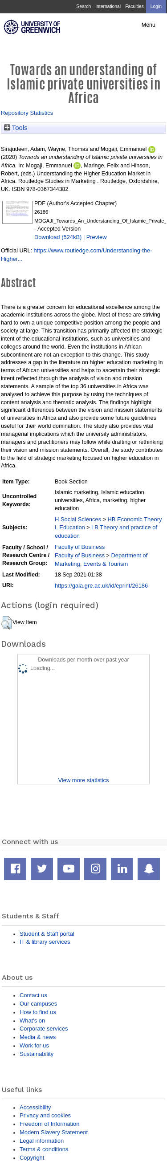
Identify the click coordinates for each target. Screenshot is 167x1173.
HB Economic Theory (134, 519)
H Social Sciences (78, 519)
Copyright (32, 1157)
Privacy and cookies (45, 1115)
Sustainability (36, 1054)
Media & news (38, 1037)
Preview (96, 237)
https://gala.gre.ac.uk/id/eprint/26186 (101, 585)
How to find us (38, 1012)
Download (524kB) (57, 237)
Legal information (42, 1140)
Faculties (134, 6)
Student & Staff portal (47, 933)
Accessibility (35, 1107)
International (108, 6)
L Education (70, 527)
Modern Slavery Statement (54, 1132)
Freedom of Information (49, 1123)
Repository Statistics (27, 113)
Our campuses (38, 1003)
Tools (16, 127)
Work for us (34, 1045)
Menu (148, 25)
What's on (32, 1020)
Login (156, 6)
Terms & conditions (44, 1149)
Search (83, 6)
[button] (6, 622)
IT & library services (45, 941)
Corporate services (44, 1028)
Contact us (33, 995)
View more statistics (83, 780)
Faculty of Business (80, 547)
